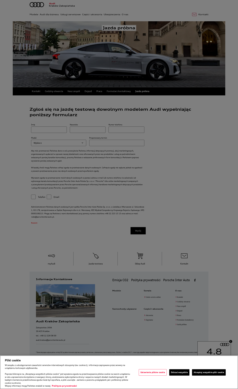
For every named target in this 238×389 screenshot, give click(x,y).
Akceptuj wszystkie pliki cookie (209, 372)
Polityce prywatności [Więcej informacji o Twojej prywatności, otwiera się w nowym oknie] (64, 386)
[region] (119, 372)
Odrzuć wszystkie (179, 372)
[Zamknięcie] (233, 371)
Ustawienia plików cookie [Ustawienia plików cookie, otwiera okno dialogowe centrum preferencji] (152, 372)
